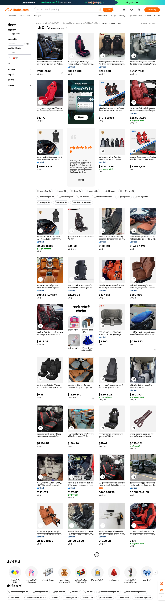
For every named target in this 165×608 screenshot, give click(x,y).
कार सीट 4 (88, 592)
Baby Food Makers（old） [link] (112, 23)
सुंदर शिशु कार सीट (123, 197)
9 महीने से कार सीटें (127, 191)
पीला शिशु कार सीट (141, 197)
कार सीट (54, 598)
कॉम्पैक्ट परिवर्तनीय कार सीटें (103, 197)
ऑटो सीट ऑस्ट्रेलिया (66, 197)
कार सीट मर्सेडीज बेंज (105, 598)
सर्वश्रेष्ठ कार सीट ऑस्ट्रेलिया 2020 (135, 592)
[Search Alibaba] (66, 9)
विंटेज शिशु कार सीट (70, 598)
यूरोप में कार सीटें (59, 592)
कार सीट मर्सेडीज (92, 191)
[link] (161, 583)
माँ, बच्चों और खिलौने (52, 23)
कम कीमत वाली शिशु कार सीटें (81, 202)
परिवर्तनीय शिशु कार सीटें (45, 197)
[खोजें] (108, 10)
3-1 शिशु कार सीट (43, 202)
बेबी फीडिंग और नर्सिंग (90, 23)
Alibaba (38, 23)
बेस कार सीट (76, 191)
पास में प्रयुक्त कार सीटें (40, 592)
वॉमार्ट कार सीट (13, 598)
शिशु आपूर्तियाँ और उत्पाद (71, 23)
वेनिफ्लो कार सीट (61, 202)
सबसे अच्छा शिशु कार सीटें (142, 598)
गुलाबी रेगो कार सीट (44, 191)
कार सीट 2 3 (75, 592)
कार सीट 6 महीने (123, 598)
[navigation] (19, 289)
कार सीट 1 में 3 (87, 598)
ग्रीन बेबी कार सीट (109, 191)
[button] (100, 9)
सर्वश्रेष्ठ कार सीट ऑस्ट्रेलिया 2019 (35, 598)
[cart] (132, 10)
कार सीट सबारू (83, 197)
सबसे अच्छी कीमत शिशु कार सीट (108, 592)
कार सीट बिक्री (61, 191)
